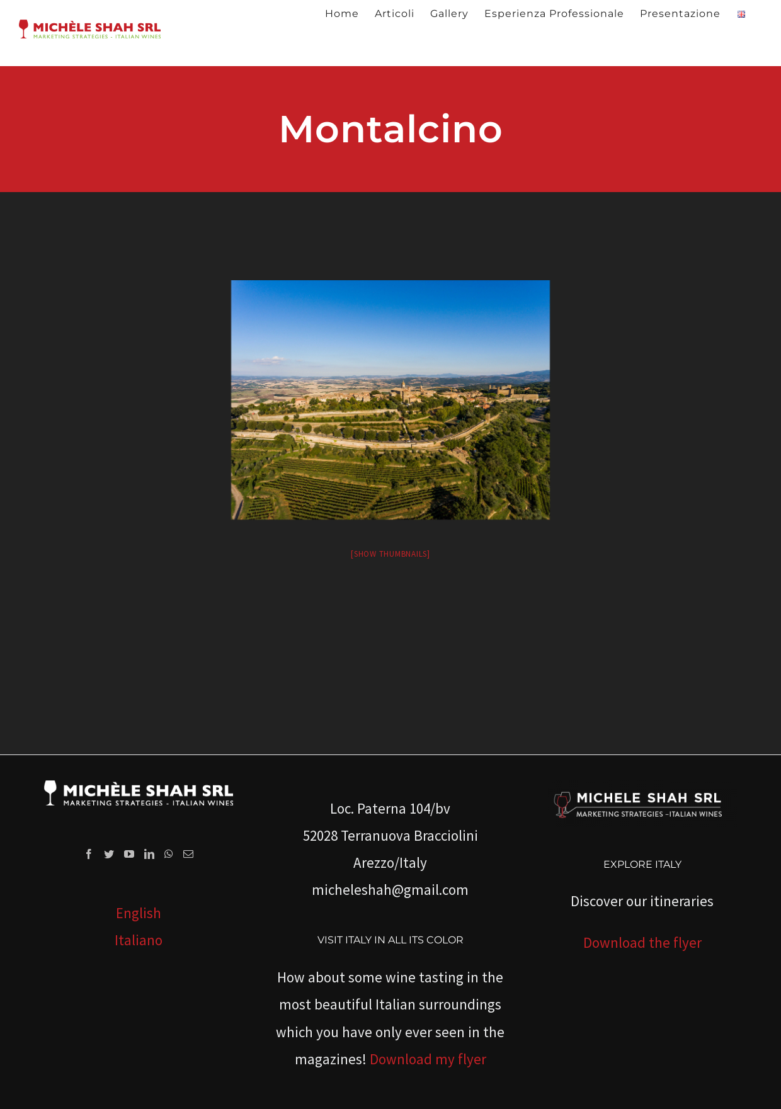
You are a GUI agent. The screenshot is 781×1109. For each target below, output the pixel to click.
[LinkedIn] (149, 854)
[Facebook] (89, 854)
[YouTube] (129, 854)
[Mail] (188, 854)
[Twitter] (109, 854)
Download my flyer (428, 1059)
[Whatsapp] (168, 854)
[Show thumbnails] (390, 554)
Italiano (138, 940)
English (138, 913)
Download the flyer (642, 942)
